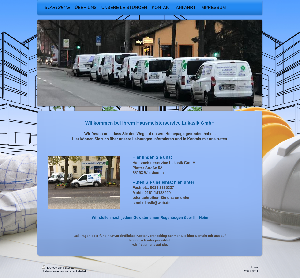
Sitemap (69, 267)
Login (254, 267)
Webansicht (251, 270)
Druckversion (52, 267)
